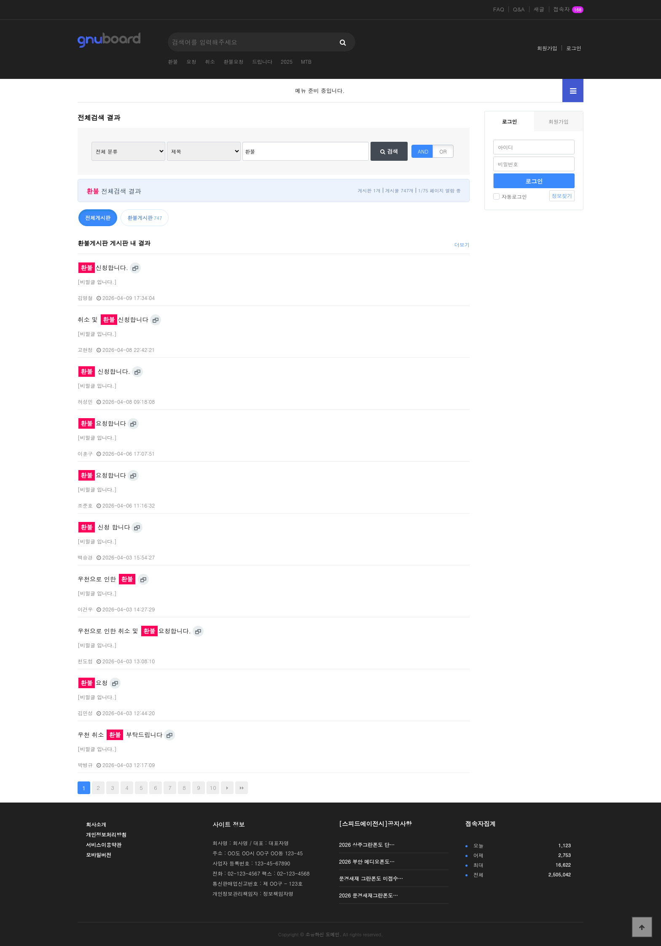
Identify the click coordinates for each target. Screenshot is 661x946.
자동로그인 (510, 196)
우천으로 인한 (106, 579)
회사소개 (96, 824)
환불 (173, 61)
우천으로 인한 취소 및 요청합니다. (134, 631)
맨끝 (241, 787)
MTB (306, 61)
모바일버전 (98, 854)
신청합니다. (103, 267)
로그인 (573, 47)
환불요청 (233, 61)
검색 (389, 151)
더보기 (462, 244)
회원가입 (547, 47)
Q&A (519, 9)
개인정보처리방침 (106, 834)
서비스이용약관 (103, 844)
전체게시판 (97, 217)
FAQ (498, 9)
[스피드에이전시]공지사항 (375, 823)
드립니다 (262, 61)
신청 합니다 (104, 527)
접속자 (568, 9)
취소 (210, 61)
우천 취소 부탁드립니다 (120, 734)
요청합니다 (102, 423)
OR (443, 151)
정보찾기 (562, 195)
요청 (191, 61)
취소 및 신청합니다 (113, 319)
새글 (539, 9)
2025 (287, 61)
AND (423, 151)
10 (213, 788)
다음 (227, 787)
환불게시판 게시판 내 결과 (114, 243)
